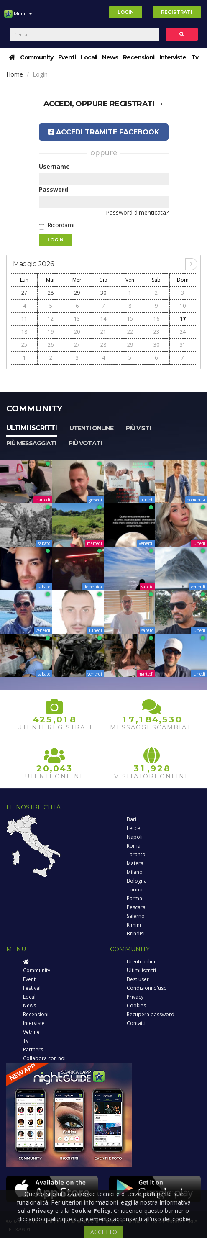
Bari (131, 819)
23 (156, 331)
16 (156, 318)
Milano (135, 872)
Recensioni (138, 57)
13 (77, 318)
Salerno (136, 916)
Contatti (136, 1023)
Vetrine (31, 1031)
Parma (134, 898)
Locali (89, 57)
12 (51, 318)
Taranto (136, 854)
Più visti (138, 428)
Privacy (135, 996)
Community (36, 57)
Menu (18, 17)
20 (77, 331)
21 (103, 331)
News (110, 57)
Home (14, 74)
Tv (194, 57)
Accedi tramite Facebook (103, 132)
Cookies (136, 1005)
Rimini (134, 924)
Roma (134, 845)
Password (53, 189)
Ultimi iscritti (31, 428)
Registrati (176, 12)
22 (130, 331)
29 (77, 292)
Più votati (85, 443)
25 (24, 344)
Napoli (135, 836)
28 (51, 292)
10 (183, 305)
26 (51, 344)
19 (51, 331)
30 (103, 292)
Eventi (67, 57)
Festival (32, 987)
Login (126, 12)
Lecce (133, 828)
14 (103, 318)
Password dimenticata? (137, 212)
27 (24, 292)
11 (24, 318)
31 (183, 344)
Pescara (136, 907)
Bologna (137, 880)
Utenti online (91, 428)
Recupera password (150, 1014)
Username (54, 166)
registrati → (137, 103)
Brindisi (136, 933)
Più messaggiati (31, 443)
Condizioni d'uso (147, 987)
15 (130, 318)
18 (24, 331)
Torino (135, 889)
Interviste (172, 57)
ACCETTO (103, 1232)
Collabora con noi (44, 1058)
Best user (138, 979)
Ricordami (60, 225)
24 (183, 331)
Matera (135, 863)
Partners (33, 1049)
